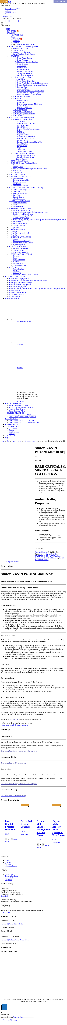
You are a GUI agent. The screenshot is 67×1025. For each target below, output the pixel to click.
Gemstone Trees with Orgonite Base (29, 94)
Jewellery (16, 256)
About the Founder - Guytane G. (19, 405)
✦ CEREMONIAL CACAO (18, 161)
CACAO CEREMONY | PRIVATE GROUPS (24, 422)
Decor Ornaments (19, 260)
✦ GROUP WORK (11, 419)
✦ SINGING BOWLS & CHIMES (20, 208)
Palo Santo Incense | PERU (26, 138)
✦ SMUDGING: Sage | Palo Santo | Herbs (23, 163)
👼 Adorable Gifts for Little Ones (24, 44)
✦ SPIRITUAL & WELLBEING (20, 237)
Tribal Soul (21, 149)
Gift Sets (16, 43)
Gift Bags (16, 271)
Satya (19, 148)
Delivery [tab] (16, 562)
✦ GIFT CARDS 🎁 (12, 31)
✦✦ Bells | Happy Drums (17, 292)
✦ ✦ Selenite (17, 116)
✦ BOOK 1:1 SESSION (13, 403)
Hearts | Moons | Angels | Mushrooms (29, 104)
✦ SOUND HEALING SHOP (15, 277)
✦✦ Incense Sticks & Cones (22, 119)
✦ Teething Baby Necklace (22, 77)
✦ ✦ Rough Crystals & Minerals (24, 114)
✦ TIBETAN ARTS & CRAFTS (19, 246)
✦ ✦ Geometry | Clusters (21, 96)
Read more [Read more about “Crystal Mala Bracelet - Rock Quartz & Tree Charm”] (56, 842)
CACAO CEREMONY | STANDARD (21, 420)
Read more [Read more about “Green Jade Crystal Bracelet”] (24, 834)
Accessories (17, 221)
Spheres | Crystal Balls (24, 108)
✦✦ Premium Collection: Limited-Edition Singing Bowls (28, 280)
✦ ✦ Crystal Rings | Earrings (22, 58)
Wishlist (12, 434)
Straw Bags (17, 273)
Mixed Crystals (43, 560)
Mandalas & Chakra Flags (21, 241)
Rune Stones (17, 195)
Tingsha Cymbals (19, 225)
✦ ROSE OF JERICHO (17, 174)
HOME (7, 29)
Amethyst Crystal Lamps (21, 52)
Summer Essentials (19, 265)
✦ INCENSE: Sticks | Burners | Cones (21, 118)
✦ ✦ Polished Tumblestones (22, 112)
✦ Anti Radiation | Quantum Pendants (25, 62)
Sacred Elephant (22, 144)
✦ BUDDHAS (14, 227)
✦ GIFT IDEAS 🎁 (15, 39)
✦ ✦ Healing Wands (20, 110)
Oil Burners (17, 184)
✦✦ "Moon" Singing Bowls (18, 286)
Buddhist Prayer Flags (20, 248)
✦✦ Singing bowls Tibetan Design (20, 282)
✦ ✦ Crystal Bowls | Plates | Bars (24, 81)
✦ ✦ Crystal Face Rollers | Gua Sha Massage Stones (30, 83)
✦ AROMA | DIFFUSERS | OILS (20, 176)
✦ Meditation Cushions (17, 229)
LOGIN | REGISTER (12, 426)
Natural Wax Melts (19, 182)
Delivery (8, 11)
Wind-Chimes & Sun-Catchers (23, 243)
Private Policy (9, 874)
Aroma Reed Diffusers (20, 186)
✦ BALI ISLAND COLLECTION (20, 254)
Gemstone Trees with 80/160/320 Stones (30, 91)
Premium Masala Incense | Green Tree (29, 142)
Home (3, 441)
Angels (15, 239)
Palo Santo (16, 165)
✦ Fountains (13, 231)
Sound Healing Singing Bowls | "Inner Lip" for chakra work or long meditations (39, 219)
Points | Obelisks (22, 106)
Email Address (5, 892)
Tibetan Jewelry (18, 250)
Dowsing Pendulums (20, 193)
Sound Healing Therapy (17, 409)
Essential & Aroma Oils (21, 180)
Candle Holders (18, 206)
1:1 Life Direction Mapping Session (21, 407)
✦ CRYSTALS (14, 56)
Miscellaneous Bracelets (25, 75)
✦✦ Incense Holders (20, 159)
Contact (7, 860)
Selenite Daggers (18, 197)
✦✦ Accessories (14, 290)
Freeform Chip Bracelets (25, 71)
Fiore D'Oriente (22, 127)
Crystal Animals (22, 100)
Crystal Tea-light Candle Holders (24, 54)
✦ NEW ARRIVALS (16, 35)
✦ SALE (12, 37)
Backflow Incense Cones (25, 157)
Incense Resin (17, 170)
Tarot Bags (16, 191)
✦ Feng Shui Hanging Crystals (19, 233)
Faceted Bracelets (23, 69)
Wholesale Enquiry (11, 866)
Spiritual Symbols (19, 244)
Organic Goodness (23, 134)
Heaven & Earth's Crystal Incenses (28, 129)
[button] (5, 5)
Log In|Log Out (14, 432)
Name (3, 888)
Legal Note (8, 880)
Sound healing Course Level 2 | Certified (22, 417)
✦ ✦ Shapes (17, 98)
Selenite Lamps (18, 50)
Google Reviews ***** (12, 9)
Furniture (16, 261)
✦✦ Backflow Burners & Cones (23, 153)
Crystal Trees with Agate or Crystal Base (30, 92)
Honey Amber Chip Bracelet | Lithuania (15, 725)
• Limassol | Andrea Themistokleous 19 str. (15, 940)
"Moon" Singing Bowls (21, 218)
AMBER (45, 558)
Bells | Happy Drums (20, 223)
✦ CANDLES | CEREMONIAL (19, 201)
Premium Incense (23, 140)
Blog (6, 437)
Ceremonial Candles (20, 203)
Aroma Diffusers (18, 178)
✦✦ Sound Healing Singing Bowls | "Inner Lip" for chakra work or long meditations (37, 288)
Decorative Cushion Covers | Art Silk (25, 275)
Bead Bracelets (22, 68)
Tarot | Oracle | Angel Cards (22, 189)
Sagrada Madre (22, 146)
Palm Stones (21, 102)
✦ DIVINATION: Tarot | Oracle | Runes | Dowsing (26, 188)
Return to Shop (18, 1017)
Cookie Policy (9, 878)
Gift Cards (16, 41)
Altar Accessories (19, 199)
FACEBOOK (14, 719)
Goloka (19, 131)
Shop (8, 441)
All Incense (21, 121)
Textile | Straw (14, 267)
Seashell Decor (18, 263)
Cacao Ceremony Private (17, 411)
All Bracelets (21, 66)
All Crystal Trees (23, 89)
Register (12, 430)
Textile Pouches (18, 269)
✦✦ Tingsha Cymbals (16, 294)
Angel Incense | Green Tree (26, 123)
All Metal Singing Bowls (21, 210)
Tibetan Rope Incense (24, 151)
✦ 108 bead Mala (19, 79)
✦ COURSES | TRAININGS (14, 413)
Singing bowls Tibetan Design (23, 214)
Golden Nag (21, 133)
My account (13, 428)
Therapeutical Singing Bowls (22, 216)
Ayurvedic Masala (23, 125)
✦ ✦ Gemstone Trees (20, 87)
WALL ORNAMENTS (20, 252)
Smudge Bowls (18, 172)
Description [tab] (9, 562)
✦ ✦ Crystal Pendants (20, 60)
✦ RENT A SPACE (11, 424)
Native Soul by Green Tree (26, 136)
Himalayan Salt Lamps (20, 48)
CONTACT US (10, 436)
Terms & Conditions (11, 876)
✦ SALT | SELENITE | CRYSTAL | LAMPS (24, 46)
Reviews (8, 864)
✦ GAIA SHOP (10, 33)
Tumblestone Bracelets (24, 73)
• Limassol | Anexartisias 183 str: (12, 924)
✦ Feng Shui (13, 235)
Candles (16, 204)
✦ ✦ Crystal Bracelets (20, 64)
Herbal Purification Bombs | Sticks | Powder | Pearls (30, 169)
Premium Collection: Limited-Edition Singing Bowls (30, 212)
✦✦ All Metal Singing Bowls (19, 278)
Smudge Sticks (18, 167)
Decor (15, 258)
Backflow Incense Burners (26, 155)
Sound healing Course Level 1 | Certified (22, 415)
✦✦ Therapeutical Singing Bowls (20, 284)
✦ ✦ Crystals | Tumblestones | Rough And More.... (30, 85)
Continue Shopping (41, 552)
